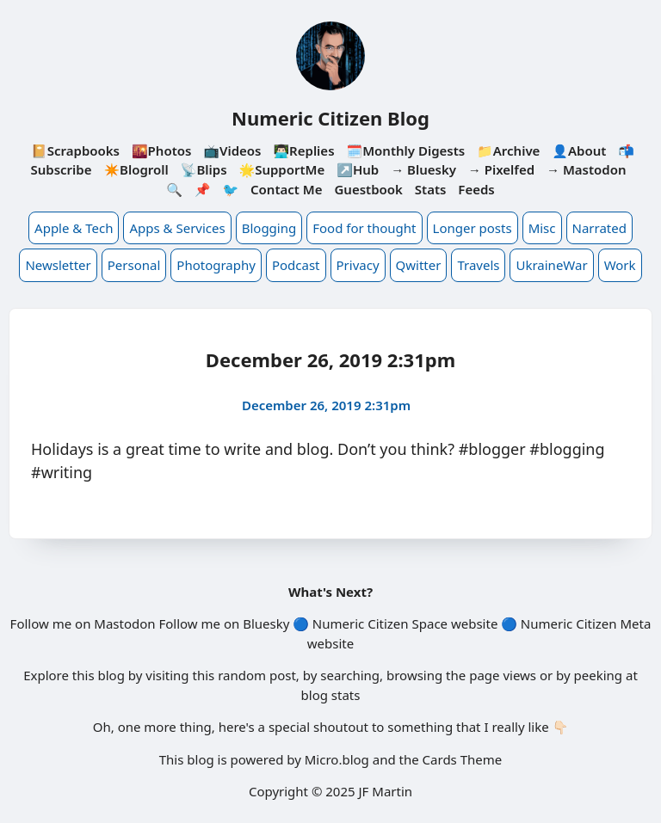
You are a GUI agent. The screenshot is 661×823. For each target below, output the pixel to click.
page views (502, 675)
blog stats (331, 694)
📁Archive (508, 150)
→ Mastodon (587, 169)
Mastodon (124, 623)
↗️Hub (358, 169)
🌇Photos (161, 150)
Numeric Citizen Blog (330, 118)
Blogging (269, 227)
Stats (431, 189)
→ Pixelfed (501, 169)
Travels (478, 264)
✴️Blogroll (135, 169)
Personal (134, 264)
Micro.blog (337, 759)
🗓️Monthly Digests (405, 150)
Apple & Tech (73, 227)
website (474, 623)
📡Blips (204, 169)
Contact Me (286, 189)
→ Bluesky (423, 169)
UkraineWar (551, 264)
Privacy (358, 264)
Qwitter (419, 264)
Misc (542, 227)
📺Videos (232, 150)
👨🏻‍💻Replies (303, 150)
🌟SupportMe (281, 169)
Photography (216, 264)
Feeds (476, 189)
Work (620, 264)
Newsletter (57, 264)
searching (350, 675)
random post (257, 675)
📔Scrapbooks (75, 150)
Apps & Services (177, 227)
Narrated (599, 227)
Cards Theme (463, 759)
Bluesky (266, 623)
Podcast (296, 264)
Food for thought (364, 227)
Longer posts (472, 227)
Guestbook (368, 189)
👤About (579, 150)
